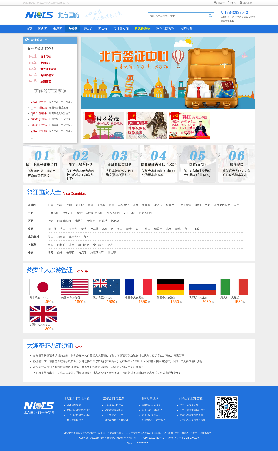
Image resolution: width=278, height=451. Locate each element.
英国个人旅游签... (40, 324)
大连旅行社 (115, 433)
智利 (110, 244)
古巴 (72, 244)
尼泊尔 (158, 205)
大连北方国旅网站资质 (191, 415)
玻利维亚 (83, 244)
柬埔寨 (146, 205)
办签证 (72, 28)
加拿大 (61, 236)
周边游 (87, 28)
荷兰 (187, 228)
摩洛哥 (112, 252)
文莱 (207, 205)
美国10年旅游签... (72, 297)
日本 (50, 205)
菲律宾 (101, 205)
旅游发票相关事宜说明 (116, 419)
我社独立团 (121, 28)
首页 (29, 28)
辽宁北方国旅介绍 (189, 405)
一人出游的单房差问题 (78, 415)
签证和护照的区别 (57, 355)
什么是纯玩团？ (75, 405)
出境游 (57, 28)
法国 (62, 228)
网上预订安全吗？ (151, 415)
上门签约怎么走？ (114, 415)
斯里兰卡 (171, 205)
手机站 (232, 2)
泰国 (90, 205)
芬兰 (138, 228)
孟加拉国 (186, 205)
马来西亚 (123, 205)
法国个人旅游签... (135, 297)
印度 (135, 205)
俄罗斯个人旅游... (199, 297)
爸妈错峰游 (142, 28)
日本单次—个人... (40, 297)
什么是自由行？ (75, 419)
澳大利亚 (74, 236)
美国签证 (45, 62)
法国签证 (45, 81)
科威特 (103, 220)
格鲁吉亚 (68, 212)
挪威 (196, 228)
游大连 (103, 28)
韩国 (60, 205)
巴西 (50, 244)
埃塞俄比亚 (97, 252)
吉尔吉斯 (129, 212)
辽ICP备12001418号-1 (152, 437)
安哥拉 (70, 252)
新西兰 (88, 236)
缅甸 (198, 205)
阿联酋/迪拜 (64, 220)
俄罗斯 (52, 228)
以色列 (115, 220)
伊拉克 (91, 220)
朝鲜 (69, 205)
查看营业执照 (228, 21)
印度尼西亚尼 (222, 205)
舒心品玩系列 (165, 28)
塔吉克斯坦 (113, 212)
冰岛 (168, 228)
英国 (119, 228)
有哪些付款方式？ (151, 405)
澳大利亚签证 (48, 69)
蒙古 (80, 212)
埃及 (50, 252)
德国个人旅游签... (167, 297)
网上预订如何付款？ (152, 410)
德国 (147, 228)
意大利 (73, 228)
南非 (60, 252)
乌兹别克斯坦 (94, 212)
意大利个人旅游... (231, 297)
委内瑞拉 (98, 244)
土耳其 (94, 228)
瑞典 (178, 228)
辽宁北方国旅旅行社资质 (192, 410)
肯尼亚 (82, 252)
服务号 (219, 2)
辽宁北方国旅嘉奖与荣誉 (192, 419)
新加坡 (80, 205)
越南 (111, 205)
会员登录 (246, 2)
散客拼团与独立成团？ (78, 410)
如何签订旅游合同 (114, 410)
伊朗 (50, 220)
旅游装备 (186, 28)
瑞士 (129, 228)
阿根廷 (61, 244)
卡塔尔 (79, 220)
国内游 (42, 28)
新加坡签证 (47, 75)
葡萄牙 (158, 228)
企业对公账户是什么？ (153, 419)
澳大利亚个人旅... (103, 297)
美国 (50, 236)
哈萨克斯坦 (145, 212)
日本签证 (45, 56)
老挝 (236, 205)
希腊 (83, 228)
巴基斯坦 (53, 212)
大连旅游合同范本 (114, 405)
